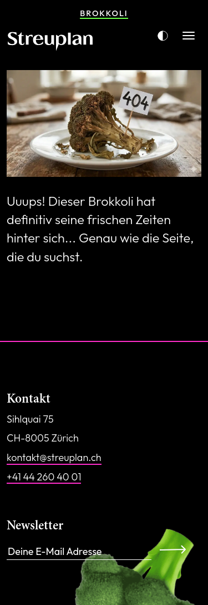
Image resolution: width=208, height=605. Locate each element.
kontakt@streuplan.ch (54, 457)
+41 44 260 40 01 (44, 476)
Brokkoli (104, 13)
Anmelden (176, 549)
